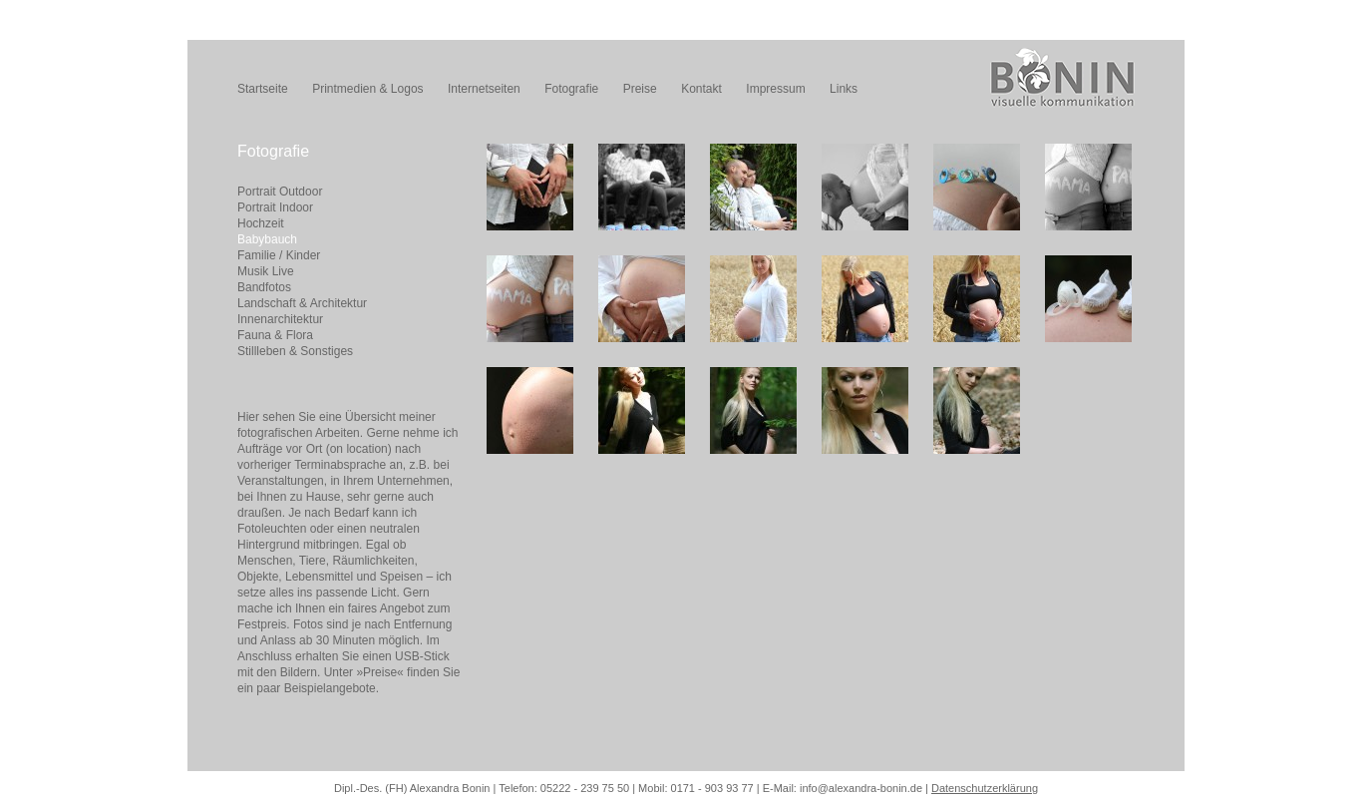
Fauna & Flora (275, 335)
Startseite (262, 89)
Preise (640, 89)
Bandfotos (264, 287)
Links (844, 89)
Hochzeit (260, 223)
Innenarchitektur (280, 319)
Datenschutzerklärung (984, 788)
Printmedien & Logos (367, 89)
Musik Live (265, 271)
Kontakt (701, 89)
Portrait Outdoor (279, 192)
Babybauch (267, 239)
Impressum (775, 89)
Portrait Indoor (275, 207)
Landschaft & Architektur (302, 303)
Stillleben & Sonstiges (295, 351)
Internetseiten (484, 89)
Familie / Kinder (278, 255)
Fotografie (571, 89)
